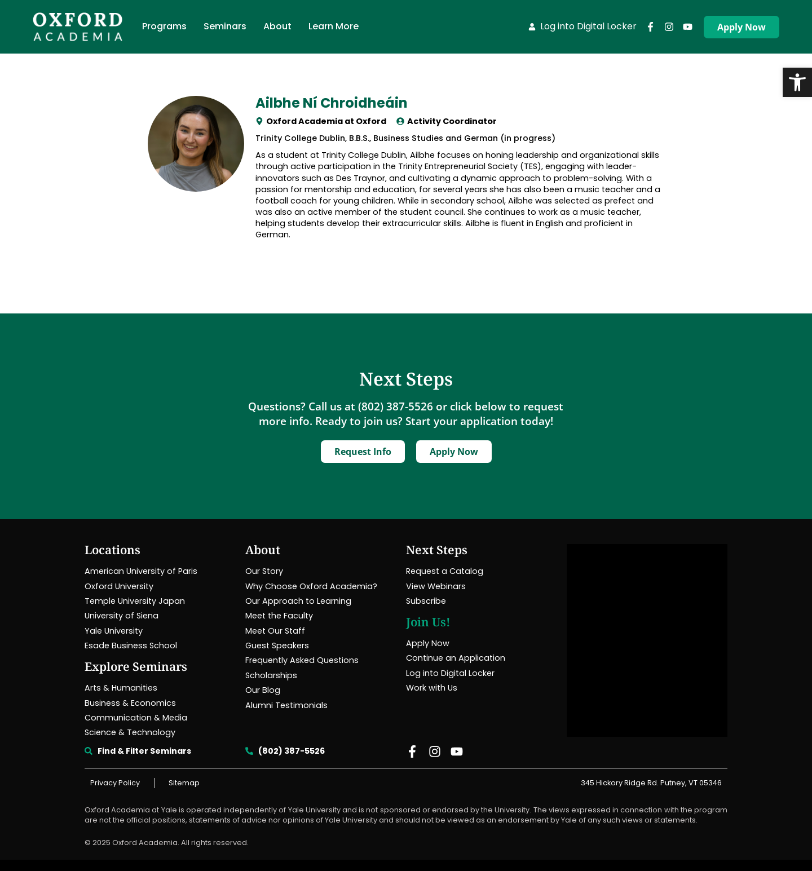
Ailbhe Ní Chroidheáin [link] (331, 103)
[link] (797, 82)
